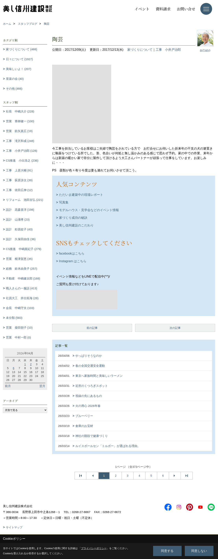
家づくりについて (139, 49)
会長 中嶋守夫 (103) (20, 308)
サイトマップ (14, 527)
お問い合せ (186, 8)
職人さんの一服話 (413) (21, 288)
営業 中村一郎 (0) (18, 337)
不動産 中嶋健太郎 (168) (23, 278)
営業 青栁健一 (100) (20, 121)
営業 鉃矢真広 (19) (19, 131)
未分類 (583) (14, 317)
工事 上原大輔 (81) (19, 170)
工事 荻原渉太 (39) (19, 180)
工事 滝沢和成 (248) (20, 141)
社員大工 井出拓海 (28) (22, 298)
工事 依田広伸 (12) (19, 190)
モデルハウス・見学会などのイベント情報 (89, 210)
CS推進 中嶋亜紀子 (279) (23, 249)
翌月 (42, 386)
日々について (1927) (19, 59)
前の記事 (92, 327)
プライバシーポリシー (94, 548)
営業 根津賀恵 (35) (19, 258)
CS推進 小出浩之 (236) (22, 160)
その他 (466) (14, 88)
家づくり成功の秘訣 (73, 217)
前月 (8, 386)
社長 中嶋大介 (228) (20, 111)
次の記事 (175, 327)
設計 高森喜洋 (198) (20, 209)
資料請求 (163, 8)
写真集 (63, 202)
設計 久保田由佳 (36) (21, 239)
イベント (142, 8)
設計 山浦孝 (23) (18, 219)
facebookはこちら (71, 253)
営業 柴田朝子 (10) (19, 327)
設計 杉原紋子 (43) (19, 229)
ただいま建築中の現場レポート (81, 194)
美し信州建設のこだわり (76, 225)
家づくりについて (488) (21, 49)
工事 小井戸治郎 (168, 49)
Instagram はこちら (73, 261)
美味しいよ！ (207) (18, 69)
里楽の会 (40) (15, 78)
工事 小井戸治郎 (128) (21, 150)
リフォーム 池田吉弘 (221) (24, 199)
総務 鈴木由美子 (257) (21, 268)
